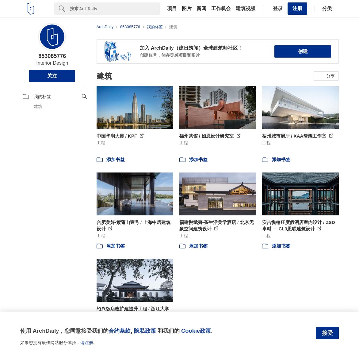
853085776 (52, 56)
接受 (327, 333)
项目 (172, 8)
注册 (297, 8)
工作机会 (221, 8)
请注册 (86, 342)
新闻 (201, 8)
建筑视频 (245, 8)
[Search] (115, 8)
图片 (187, 8)
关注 (52, 75)
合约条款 (120, 331)
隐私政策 (145, 331)
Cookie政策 (196, 331)
